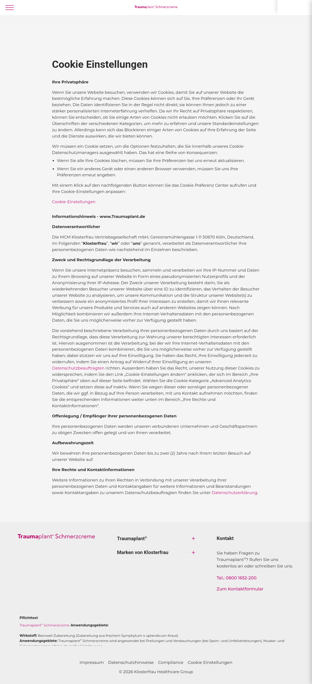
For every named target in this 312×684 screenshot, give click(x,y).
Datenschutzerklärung (234, 492)
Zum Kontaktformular (240, 589)
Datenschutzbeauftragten (78, 368)
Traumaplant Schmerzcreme (45, 625)
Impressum (92, 662)
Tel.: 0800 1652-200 (237, 577)
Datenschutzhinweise (131, 662)
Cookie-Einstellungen (74, 201)
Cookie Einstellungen (210, 662)
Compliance (170, 662)
